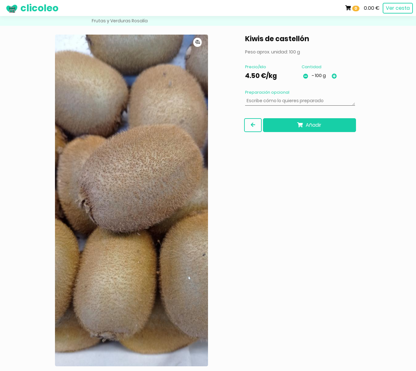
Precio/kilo (255, 66)
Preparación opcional (267, 92)
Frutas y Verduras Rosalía (120, 21)
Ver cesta (398, 8)
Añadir (309, 125)
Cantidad (311, 66)
